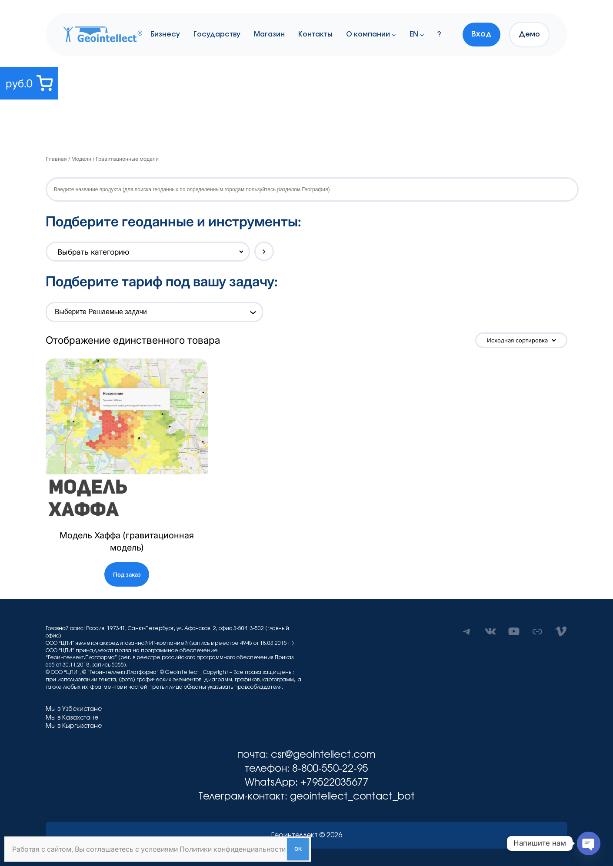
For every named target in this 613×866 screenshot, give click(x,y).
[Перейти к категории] (264, 251)
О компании (368, 34)
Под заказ (127, 574)
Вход (481, 34)
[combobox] (149, 312)
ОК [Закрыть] (298, 849)
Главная (56, 159)
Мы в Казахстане (72, 718)
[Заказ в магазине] (521, 340)
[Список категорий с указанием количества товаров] (146, 251)
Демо (529, 34)
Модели (81, 159)
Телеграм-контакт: (244, 797)
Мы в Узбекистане (74, 709)
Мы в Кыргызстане (74, 726)
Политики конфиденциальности (233, 849)
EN (414, 34)
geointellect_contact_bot (352, 797)
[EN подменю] (422, 34)
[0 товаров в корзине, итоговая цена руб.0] (29, 83)
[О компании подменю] (394, 34)
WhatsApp (270, 783)
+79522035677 (334, 783)
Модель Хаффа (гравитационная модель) (127, 541)
